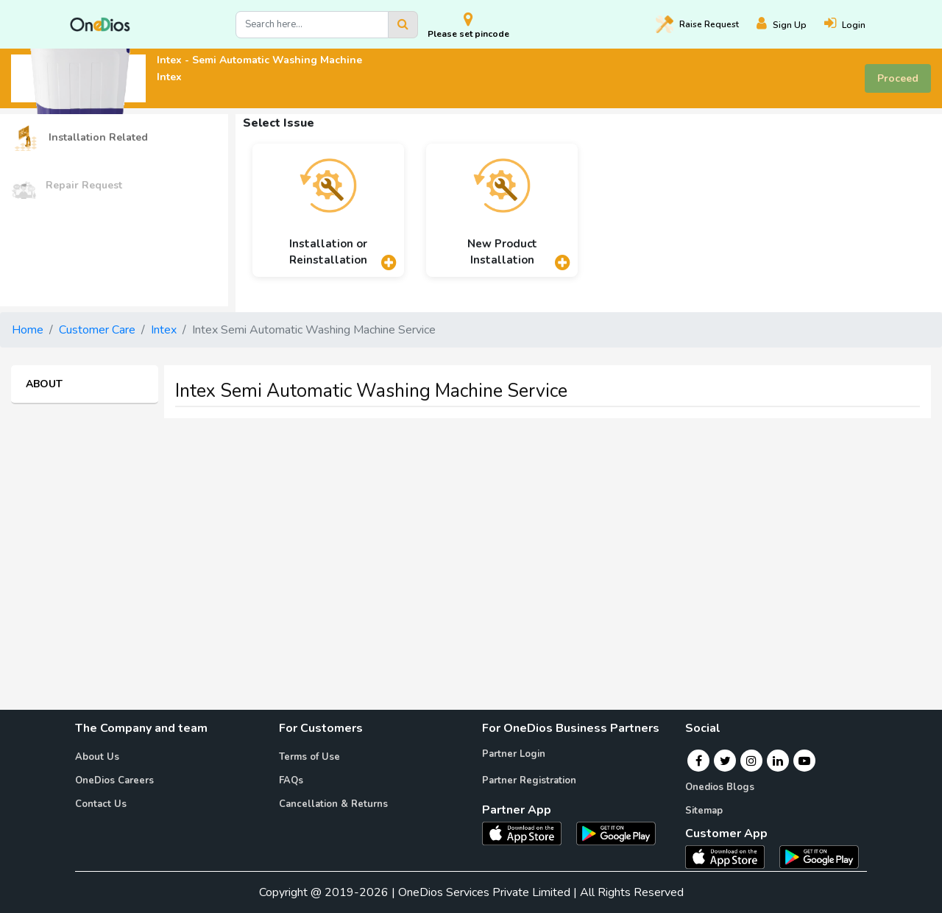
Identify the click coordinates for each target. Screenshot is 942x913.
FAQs (291, 780)
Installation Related (79, 138)
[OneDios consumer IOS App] (730, 856)
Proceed (897, 78)
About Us (97, 757)
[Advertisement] (471, 533)
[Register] (790, 25)
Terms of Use (309, 757)
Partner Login (513, 754)
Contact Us (101, 804)
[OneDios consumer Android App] (819, 856)
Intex (164, 330)
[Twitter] (725, 760)
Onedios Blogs (719, 787)
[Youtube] (804, 760)
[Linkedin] (778, 760)
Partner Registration (529, 780)
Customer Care (97, 330)
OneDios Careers (114, 780)
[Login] (853, 25)
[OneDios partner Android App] (616, 833)
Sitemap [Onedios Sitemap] (704, 810)
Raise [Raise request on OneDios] (697, 24)
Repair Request (66, 186)
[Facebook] (698, 760)
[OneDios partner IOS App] (527, 833)
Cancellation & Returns (333, 804)
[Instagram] (751, 760)
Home (27, 330)
